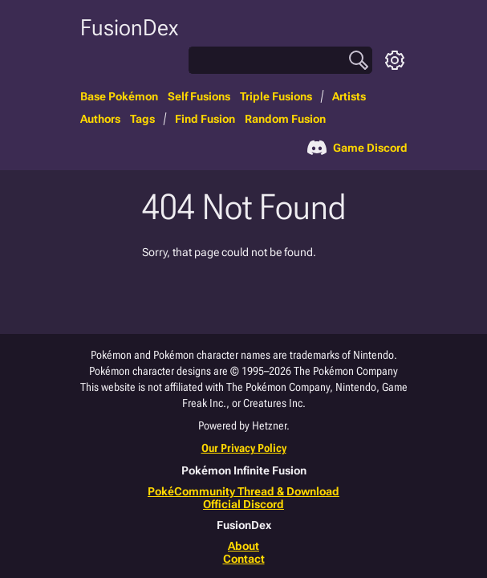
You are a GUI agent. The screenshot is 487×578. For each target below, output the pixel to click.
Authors (100, 118)
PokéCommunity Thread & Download (243, 491)
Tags (142, 118)
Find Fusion (205, 118)
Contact (244, 558)
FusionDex (129, 27)
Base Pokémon (119, 96)
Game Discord (357, 147)
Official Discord (243, 504)
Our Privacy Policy (243, 448)
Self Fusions (199, 96)
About (243, 545)
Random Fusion (285, 118)
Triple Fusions (276, 96)
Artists (349, 96)
